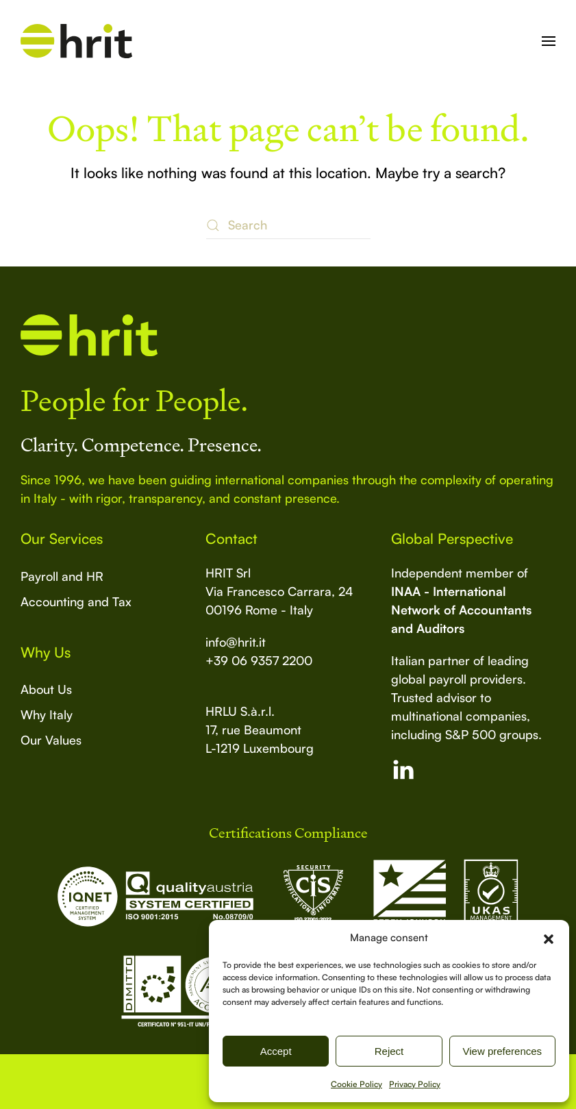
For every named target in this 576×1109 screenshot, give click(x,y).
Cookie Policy (356, 1084)
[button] (548, 938)
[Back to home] (76, 41)
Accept (276, 1051)
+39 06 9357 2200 (258, 660)
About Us (46, 689)
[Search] (288, 225)
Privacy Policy (414, 1084)
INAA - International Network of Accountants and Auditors (461, 610)
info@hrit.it (235, 641)
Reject (389, 1051)
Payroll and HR (62, 576)
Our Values (51, 739)
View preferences (502, 1051)
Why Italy (47, 714)
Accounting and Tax (76, 601)
